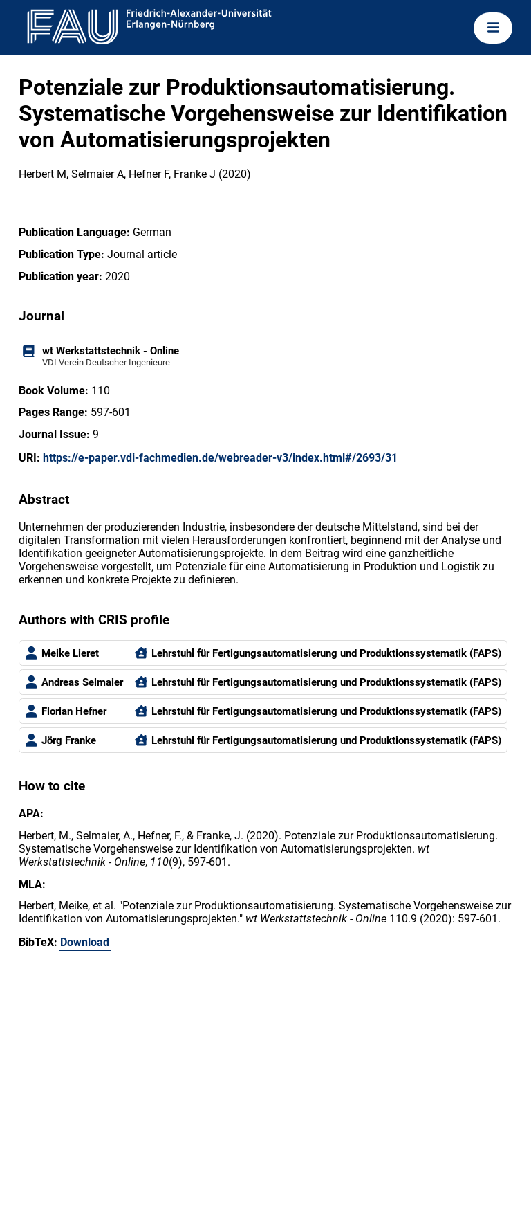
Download (84, 942)
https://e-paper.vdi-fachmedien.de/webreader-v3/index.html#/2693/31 (220, 457)
